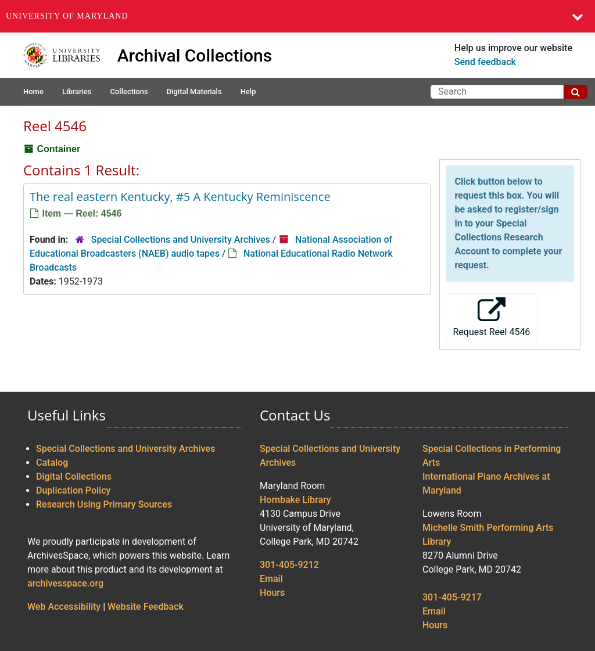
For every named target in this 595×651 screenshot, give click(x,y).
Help (248, 91)
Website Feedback (145, 606)
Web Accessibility (64, 606)
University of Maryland (67, 16)
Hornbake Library (295, 499)
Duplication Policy (73, 490)
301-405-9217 (452, 597)
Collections (129, 91)
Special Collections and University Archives (180, 239)
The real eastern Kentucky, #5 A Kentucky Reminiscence (180, 196)
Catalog (52, 462)
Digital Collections (74, 476)
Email (271, 578)
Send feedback (485, 61)
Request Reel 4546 (492, 317)
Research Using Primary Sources (104, 504)
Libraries (77, 91)
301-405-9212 (289, 564)
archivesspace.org (65, 583)
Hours (272, 592)
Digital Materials (194, 91)
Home (33, 91)
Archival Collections (195, 55)
